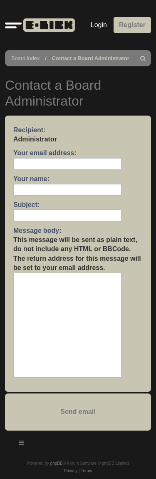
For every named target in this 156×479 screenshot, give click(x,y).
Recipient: (29, 130)
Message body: (37, 230)
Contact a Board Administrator (90, 58)
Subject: (26, 204)
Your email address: (45, 152)
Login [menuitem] (99, 24)
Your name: (31, 178)
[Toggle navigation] (21, 444)
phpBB (56, 463)
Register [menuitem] (132, 24)
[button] (13, 25)
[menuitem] (143, 58)
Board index (25, 58)
